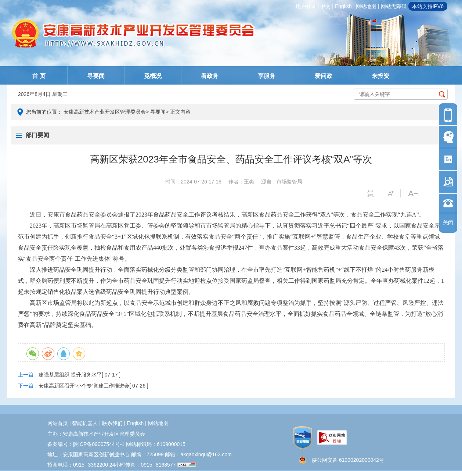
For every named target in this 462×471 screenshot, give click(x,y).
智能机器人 (85, 423)
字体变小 (414, 193)
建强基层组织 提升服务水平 (70, 375)
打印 (373, 193)
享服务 (266, 76)
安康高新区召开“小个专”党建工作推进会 (84, 386)
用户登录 (306, 6)
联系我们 (112, 423)
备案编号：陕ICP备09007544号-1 (85, 444)
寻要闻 (96, 76)
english (343, 6)
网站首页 (57, 423)
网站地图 (366, 6)
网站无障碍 (394, 6)
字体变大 (393, 193)
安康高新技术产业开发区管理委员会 (105, 112)
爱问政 (323, 76)
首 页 (39, 76)
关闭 (448, 222)
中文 (325, 6)
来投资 (380, 76)
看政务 (210, 76)
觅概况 (153, 76)
